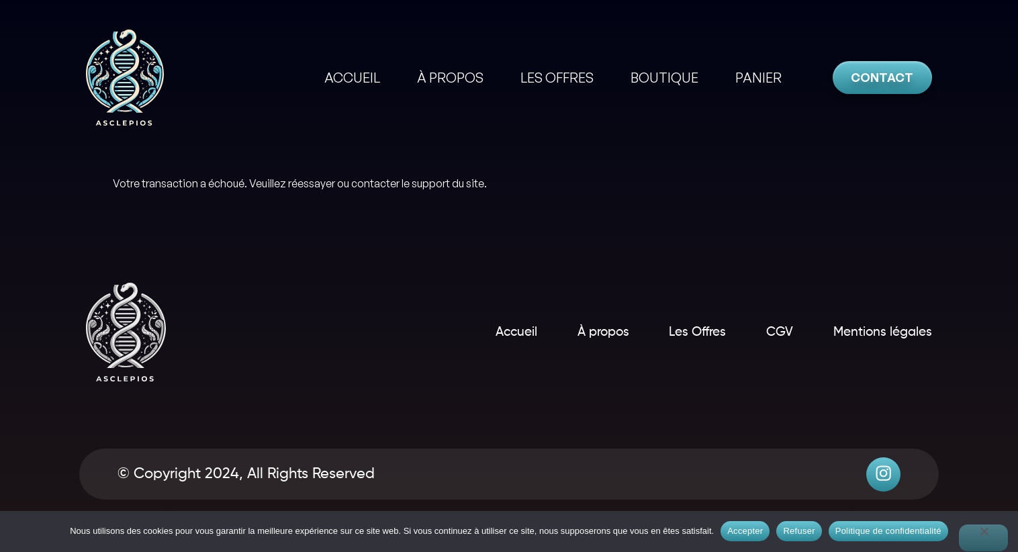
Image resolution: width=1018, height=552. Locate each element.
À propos (570, 331)
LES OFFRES (557, 77)
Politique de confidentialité (888, 531)
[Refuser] (983, 537)
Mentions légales (880, 331)
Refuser (799, 531)
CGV (767, 331)
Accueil (473, 331)
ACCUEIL (352, 77)
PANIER (758, 77)
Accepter (745, 531)
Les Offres (675, 331)
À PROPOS (450, 77)
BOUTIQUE (664, 77)
